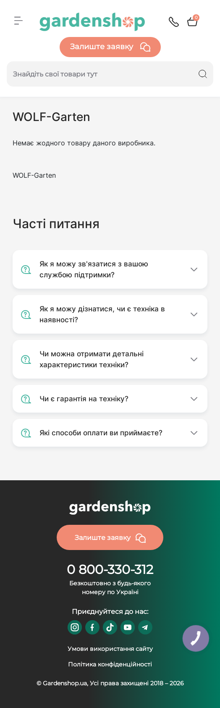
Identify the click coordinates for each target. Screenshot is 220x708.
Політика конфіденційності (110, 664)
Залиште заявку (110, 47)
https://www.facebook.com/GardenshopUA (92, 627)
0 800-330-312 (110, 569)
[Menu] (18, 20)
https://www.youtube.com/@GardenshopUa (127, 627)
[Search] (202, 74)
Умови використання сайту (110, 649)
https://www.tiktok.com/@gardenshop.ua (110, 627)
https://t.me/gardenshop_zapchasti (145, 627)
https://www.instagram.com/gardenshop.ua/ (75, 627)
